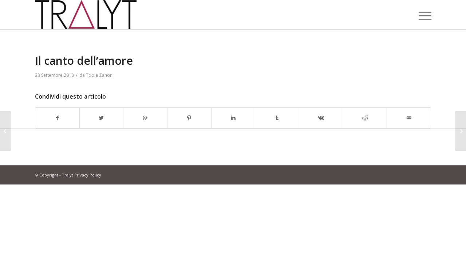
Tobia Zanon (99, 75)
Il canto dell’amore (84, 60)
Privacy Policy (87, 175)
